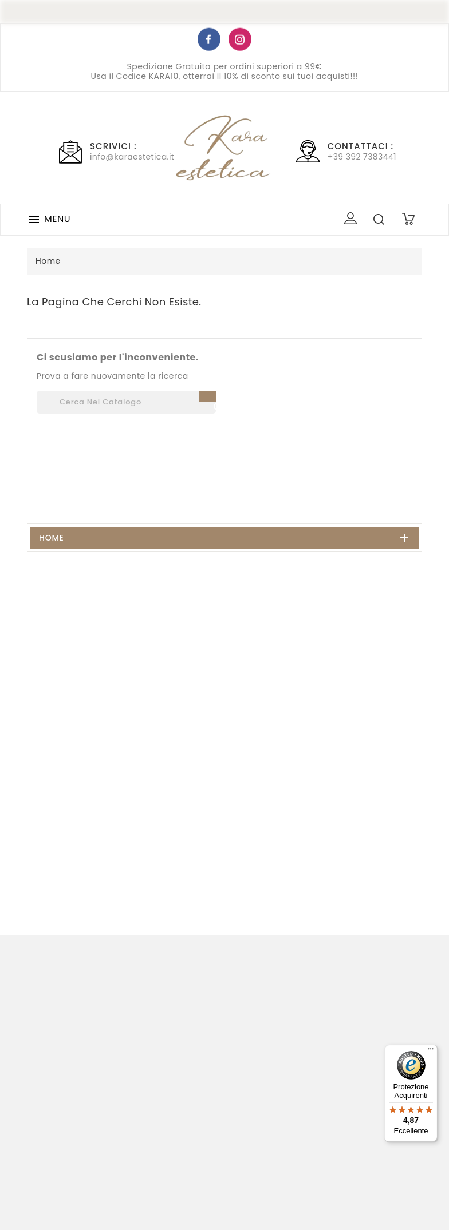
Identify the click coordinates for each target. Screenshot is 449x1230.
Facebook (209, 41)
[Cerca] (126, 402)
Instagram (240, 41)
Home (51, 537)
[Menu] (431, 1051)
